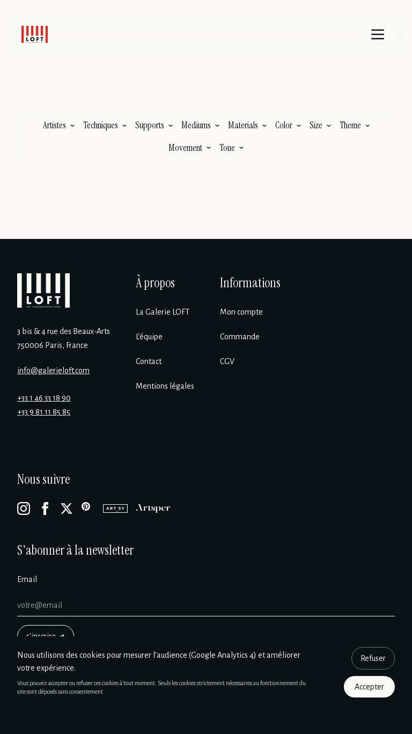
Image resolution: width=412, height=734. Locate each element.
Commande (240, 336)
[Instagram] (23, 508)
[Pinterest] (88, 508)
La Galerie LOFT (162, 312)
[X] (66, 508)
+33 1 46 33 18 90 (44, 398)
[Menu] (378, 34)
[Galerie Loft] (43, 290)
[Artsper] (153, 508)
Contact (148, 361)
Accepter (369, 686)
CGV (227, 361)
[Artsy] (115, 508)
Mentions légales (165, 386)
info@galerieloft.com (53, 370)
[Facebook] (45, 508)
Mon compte (241, 312)
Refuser (373, 658)
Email (27, 579)
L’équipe (149, 336)
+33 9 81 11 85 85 (43, 412)
